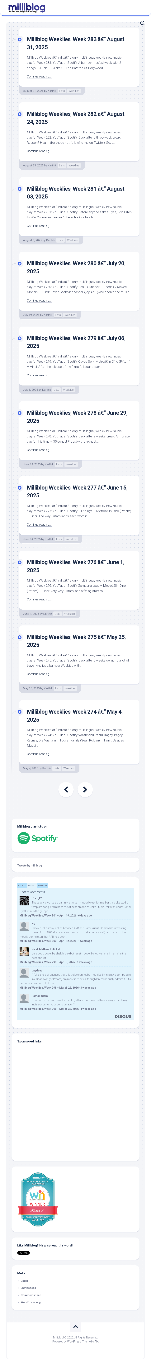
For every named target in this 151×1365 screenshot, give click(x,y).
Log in (25, 1280)
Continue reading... (40, 76)
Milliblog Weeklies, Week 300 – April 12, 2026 (48, 940)
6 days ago (85, 915)
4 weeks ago (88, 1008)
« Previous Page (66, 789)
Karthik (52, 91)
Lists (62, 90)
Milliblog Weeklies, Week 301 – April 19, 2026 (48, 915)
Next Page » (85, 789)
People (22, 885)
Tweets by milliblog (29, 865)
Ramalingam (40, 995)
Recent (32, 885)
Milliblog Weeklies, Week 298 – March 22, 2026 (49, 987)
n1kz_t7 (37, 898)
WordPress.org (31, 1302)
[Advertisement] (41, 1129)
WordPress (74, 1341)
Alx (96, 1341)
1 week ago (85, 940)
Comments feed (31, 1295)
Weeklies (74, 90)
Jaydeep (37, 970)
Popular (42, 885)
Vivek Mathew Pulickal (46, 949)
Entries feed (28, 1287)
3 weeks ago (88, 987)
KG (33, 923)
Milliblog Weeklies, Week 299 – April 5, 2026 (47, 962)
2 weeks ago (84, 962)
